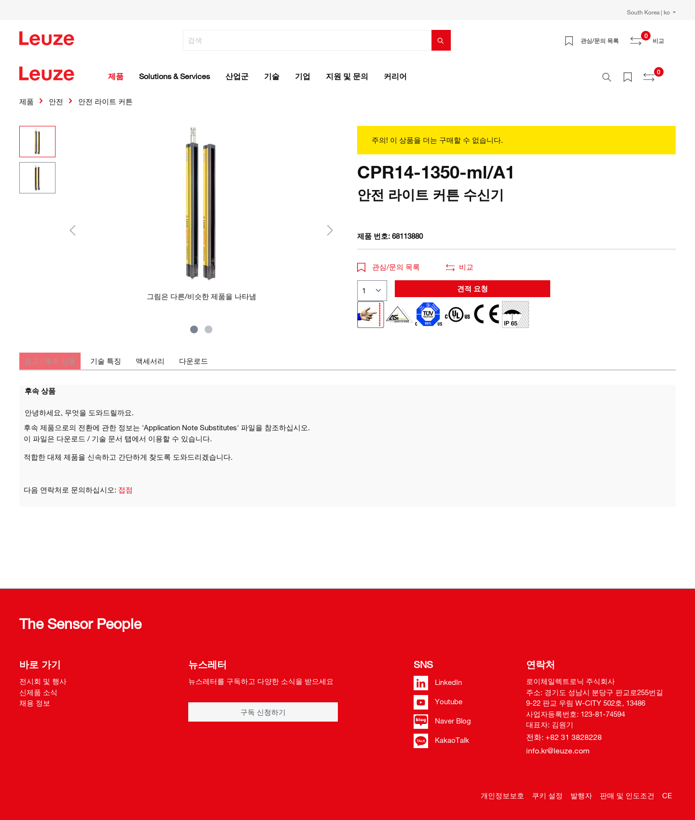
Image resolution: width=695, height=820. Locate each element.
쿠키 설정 (547, 795)
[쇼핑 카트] (670, 37)
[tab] (50, 355)
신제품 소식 (38, 692)
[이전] (72, 224)
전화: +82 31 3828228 (564, 737)
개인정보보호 (502, 795)
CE (667, 795)
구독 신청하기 (263, 712)
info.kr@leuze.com (558, 750)
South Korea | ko (649, 12)
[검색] (307, 40)
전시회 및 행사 (43, 681)
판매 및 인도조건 (627, 795)
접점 (125, 484)
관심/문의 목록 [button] (388, 261)
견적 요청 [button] (472, 283)
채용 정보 (34, 702)
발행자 (581, 795)
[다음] (330, 224)
